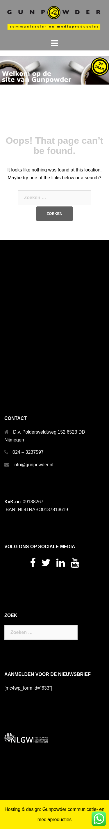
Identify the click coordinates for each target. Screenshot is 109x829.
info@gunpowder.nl (33, 464)
